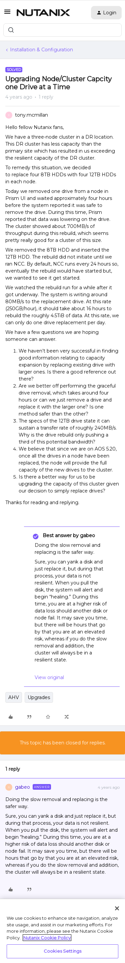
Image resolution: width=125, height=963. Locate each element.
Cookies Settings (62, 951)
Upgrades (39, 697)
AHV (13, 697)
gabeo (22, 787)
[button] (7, 14)
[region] (62, 931)
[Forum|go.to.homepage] (43, 12)
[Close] (117, 908)
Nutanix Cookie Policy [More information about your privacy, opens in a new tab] (47, 937)
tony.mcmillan (31, 115)
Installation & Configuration (41, 50)
